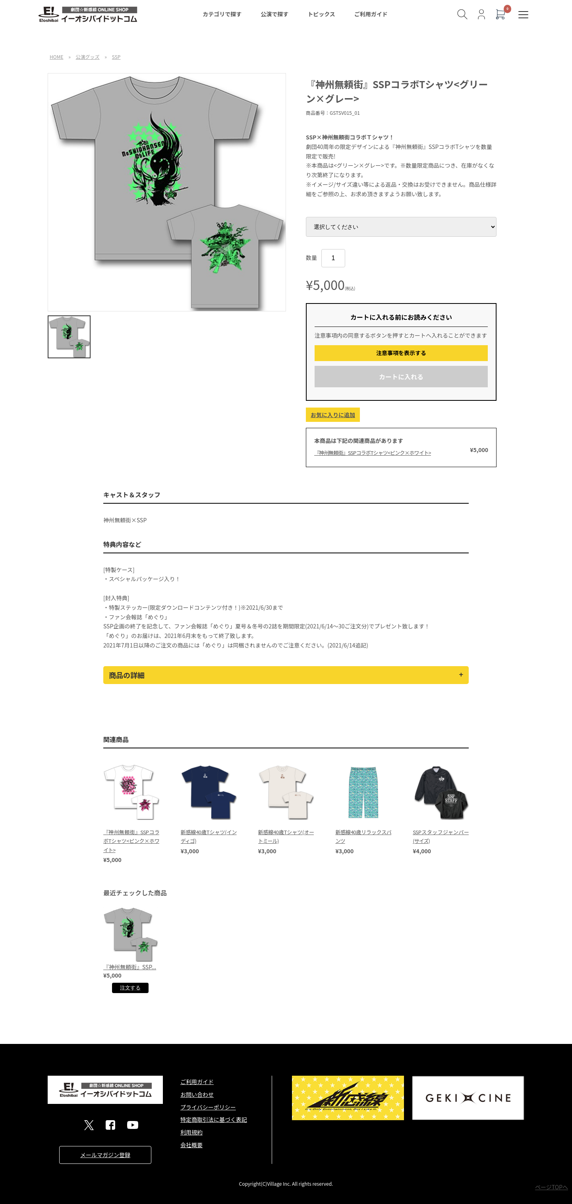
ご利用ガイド (371, 14)
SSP (116, 56)
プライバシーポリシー (208, 1107)
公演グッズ (88, 56)
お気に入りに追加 (333, 415)
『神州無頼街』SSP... (129, 967)
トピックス (321, 14)
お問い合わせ (197, 1094)
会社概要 (191, 1145)
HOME (56, 56)
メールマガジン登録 (105, 1155)
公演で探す (274, 14)
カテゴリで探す (222, 14)
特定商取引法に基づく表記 (213, 1119)
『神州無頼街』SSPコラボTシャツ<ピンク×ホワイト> (372, 452)
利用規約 (191, 1132)
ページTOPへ (551, 1187)
